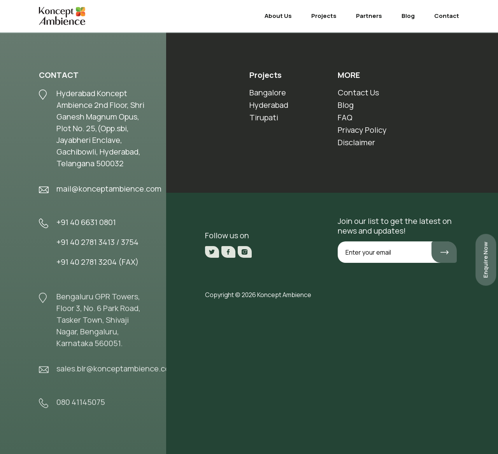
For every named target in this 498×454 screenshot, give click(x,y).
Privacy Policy (362, 130)
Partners (369, 16)
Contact (446, 16)
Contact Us (358, 92)
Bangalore (267, 92)
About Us (278, 16)
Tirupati (263, 117)
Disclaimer (356, 142)
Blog (408, 16)
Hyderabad (268, 105)
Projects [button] (324, 16)
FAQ (345, 117)
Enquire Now (485, 260)
